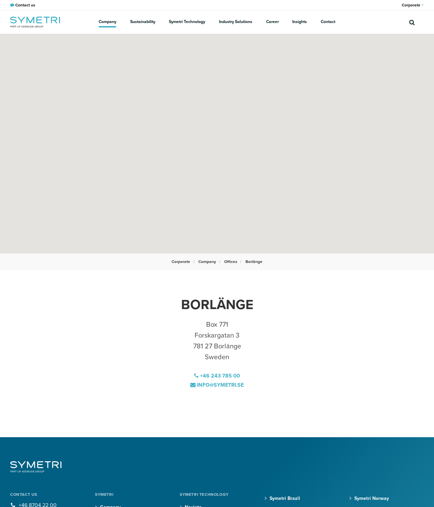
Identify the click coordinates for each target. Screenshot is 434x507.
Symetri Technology (187, 21)
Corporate (413, 5)
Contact (327, 21)
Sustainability (143, 21)
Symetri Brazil (285, 498)
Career (272, 21)
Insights (299, 21)
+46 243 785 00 (217, 375)
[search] (412, 22)
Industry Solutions (235, 21)
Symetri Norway (371, 498)
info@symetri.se (217, 384)
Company (108, 21)
